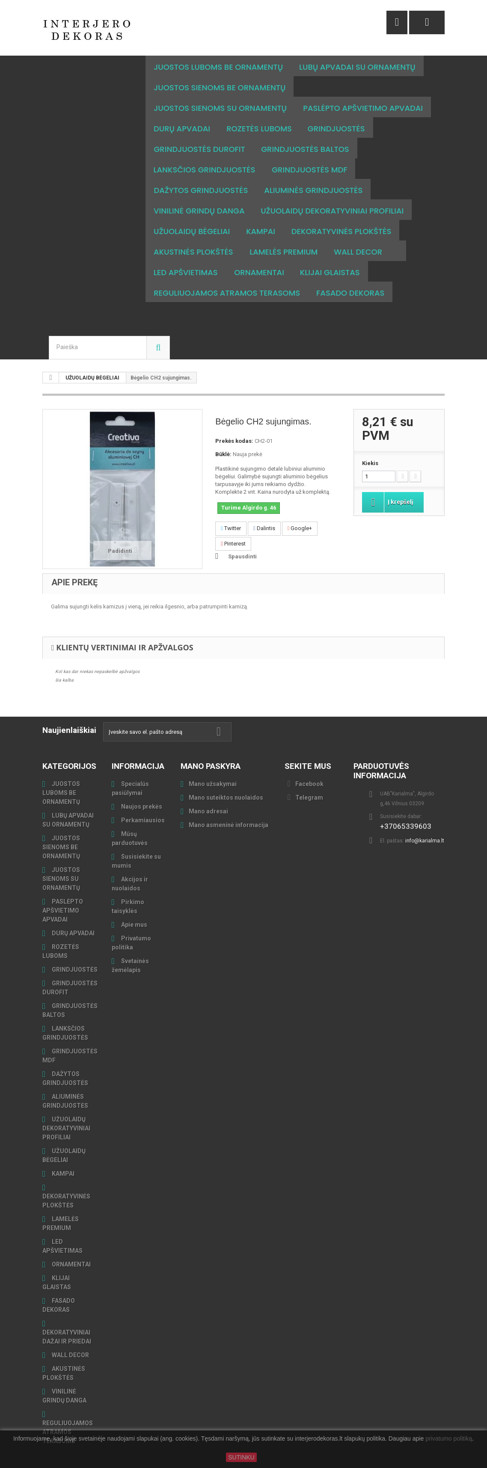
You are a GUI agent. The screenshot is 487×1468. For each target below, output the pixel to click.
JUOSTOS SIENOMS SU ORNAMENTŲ (61, 858)
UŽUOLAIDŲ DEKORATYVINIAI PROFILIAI (66, 1107)
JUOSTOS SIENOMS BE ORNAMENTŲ (61, 826)
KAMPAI (62, 1153)
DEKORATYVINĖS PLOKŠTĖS (66, 1180)
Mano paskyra (211, 745)
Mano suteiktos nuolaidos (226, 777)
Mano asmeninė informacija (228, 804)
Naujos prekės (141, 786)
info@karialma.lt (424, 820)
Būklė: (223, 433)
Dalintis (264, 507)
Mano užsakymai (213, 763)
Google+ (300, 507)
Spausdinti (242, 536)
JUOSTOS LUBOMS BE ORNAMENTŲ (61, 772)
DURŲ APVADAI (72, 912)
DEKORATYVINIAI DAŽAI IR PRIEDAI (66, 1316)
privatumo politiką (448, 1438)
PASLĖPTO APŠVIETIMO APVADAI (62, 890)
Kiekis (370, 442)
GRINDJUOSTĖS (74, 949)
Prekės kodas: (234, 420)
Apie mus (133, 904)
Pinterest (233, 523)
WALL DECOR (69, 1334)
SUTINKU (241, 1457)
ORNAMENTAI (70, 1243)
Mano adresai (208, 790)
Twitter (231, 507)
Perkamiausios (142, 799)
